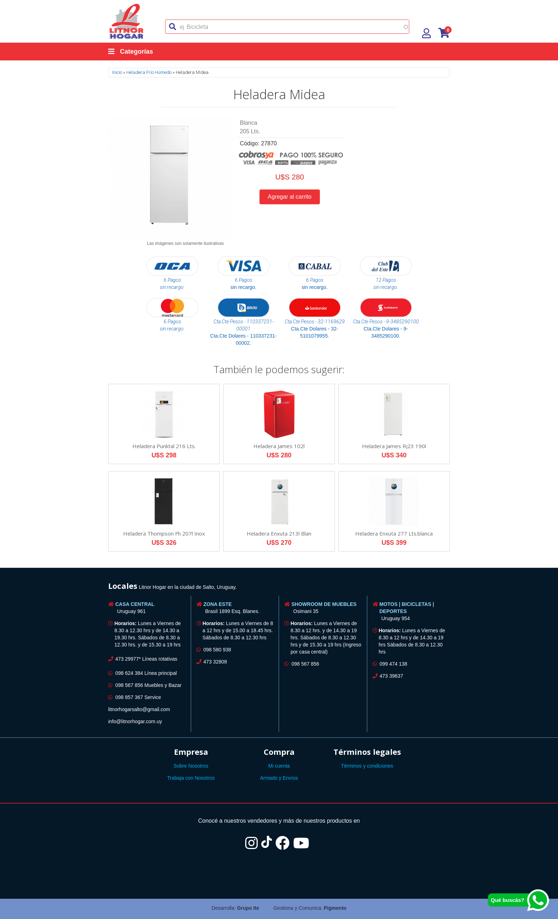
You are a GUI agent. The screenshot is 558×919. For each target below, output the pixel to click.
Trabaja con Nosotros (191, 778)
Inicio (117, 72)
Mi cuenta (279, 766)
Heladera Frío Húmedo (149, 72)
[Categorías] (137, 51)
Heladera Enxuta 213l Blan (279, 533)
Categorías (130, 51)
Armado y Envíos (279, 778)
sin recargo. (243, 287)
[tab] (279, 587)
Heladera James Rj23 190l (394, 446)
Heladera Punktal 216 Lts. (164, 446)
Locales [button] (122, 585)
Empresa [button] (191, 751)
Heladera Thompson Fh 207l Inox (164, 533)
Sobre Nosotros (191, 766)
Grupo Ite (248, 908)
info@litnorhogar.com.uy (135, 721)
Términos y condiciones (367, 766)
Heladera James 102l (279, 446)
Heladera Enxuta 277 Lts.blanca (394, 533)
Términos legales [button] (367, 751)
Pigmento (335, 908)
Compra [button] (279, 751)
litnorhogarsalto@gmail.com (139, 709)
